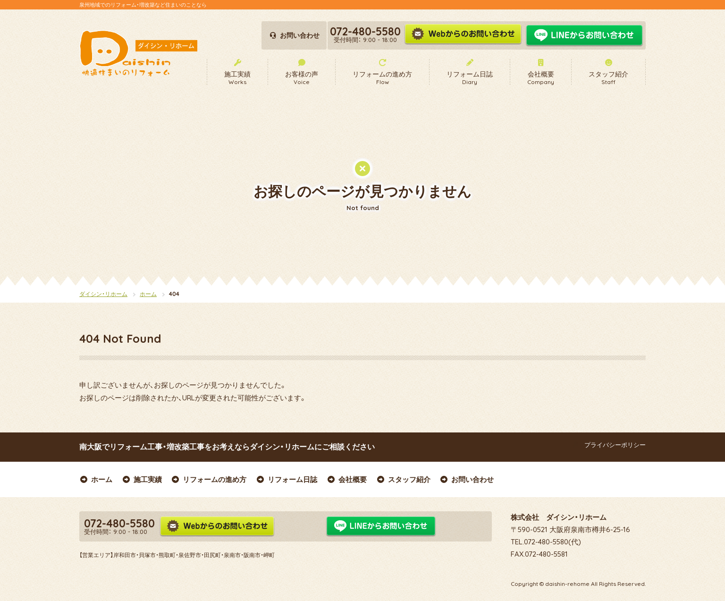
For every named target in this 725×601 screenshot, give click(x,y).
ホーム (148, 293)
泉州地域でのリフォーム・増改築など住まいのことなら (143, 4)
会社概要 (347, 479)
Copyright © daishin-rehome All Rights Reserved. (578, 583)
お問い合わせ (467, 479)
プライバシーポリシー (607, 445)
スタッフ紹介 (403, 479)
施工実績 (142, 479)
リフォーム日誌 (286, 479)
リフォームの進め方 (209, 479)
